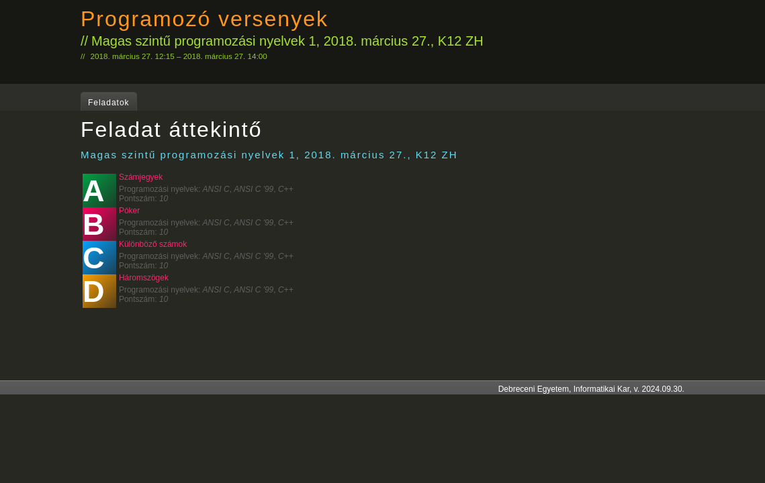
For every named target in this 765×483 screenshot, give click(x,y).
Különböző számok (153, 244)
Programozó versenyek (204, 19)
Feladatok (109, 102)
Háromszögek (144, 277)
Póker (129, 210)
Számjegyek (141, 177)
